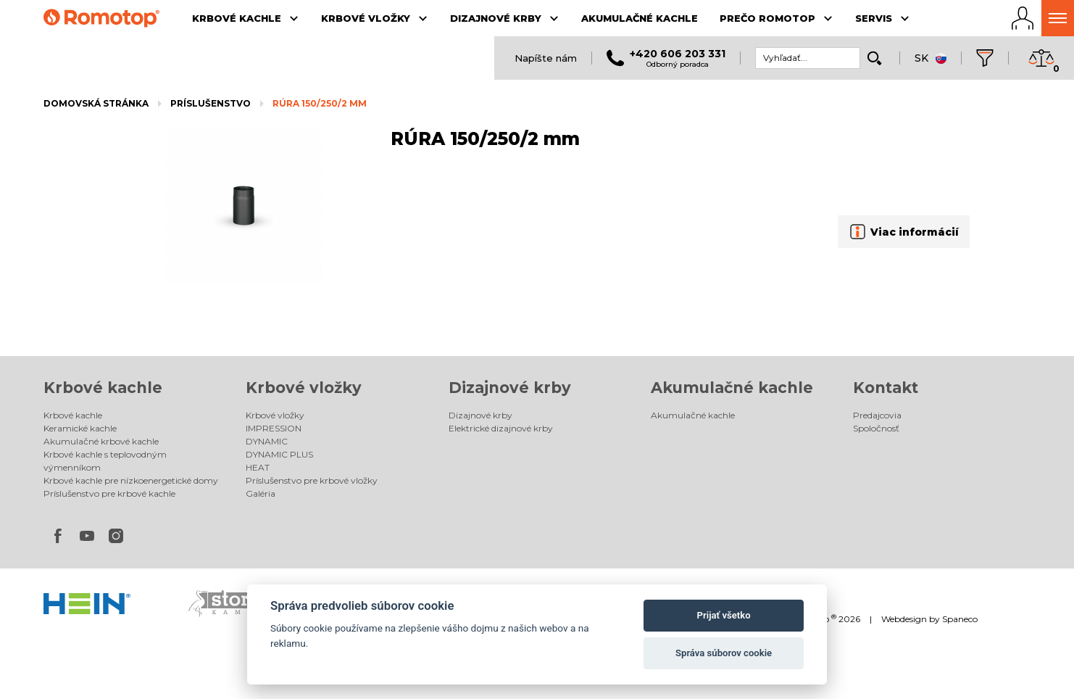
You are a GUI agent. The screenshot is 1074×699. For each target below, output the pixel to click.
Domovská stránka (96, 103)
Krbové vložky (304, 388)
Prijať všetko (724, 615)
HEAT (258, 467)
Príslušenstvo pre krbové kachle (109, 493)
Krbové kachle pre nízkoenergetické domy (130, 480)
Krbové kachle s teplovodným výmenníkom (105, 461)
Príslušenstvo (210, 103)
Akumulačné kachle (732, 388)
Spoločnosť (876, 428)
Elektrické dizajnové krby (501, 428)
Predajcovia (877, 415)
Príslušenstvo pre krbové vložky (312, 480)
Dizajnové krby (510, 388)
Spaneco (960, 618)
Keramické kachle (80, 428)
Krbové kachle (102, 388)
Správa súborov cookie (723, 653)
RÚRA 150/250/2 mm (319, 103)
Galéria (260, 493)
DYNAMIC (267, 441)
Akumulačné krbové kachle (101, 441)
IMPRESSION (273, 428)
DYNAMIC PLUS (279, 454)
